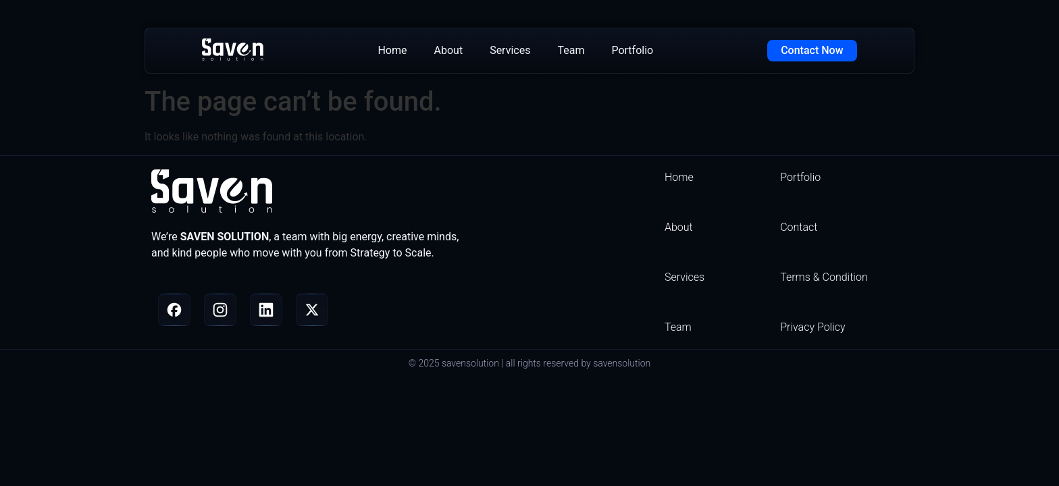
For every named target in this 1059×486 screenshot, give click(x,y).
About (448, 50)
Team (570, 50)
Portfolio (632, 50)
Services (510, 50)
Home (392, 50)
